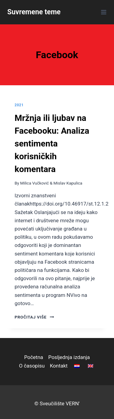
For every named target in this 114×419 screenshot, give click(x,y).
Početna (33, 357)
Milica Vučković (34, 183)
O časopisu (32, 366)
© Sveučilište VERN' (57, 403)
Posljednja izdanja (69, 357)
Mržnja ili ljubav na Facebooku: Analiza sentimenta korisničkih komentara (52, 143)
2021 (19, 105)
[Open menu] (102, 12)
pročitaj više (34, 317)
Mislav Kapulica (68, 183)
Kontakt (59, 366)
